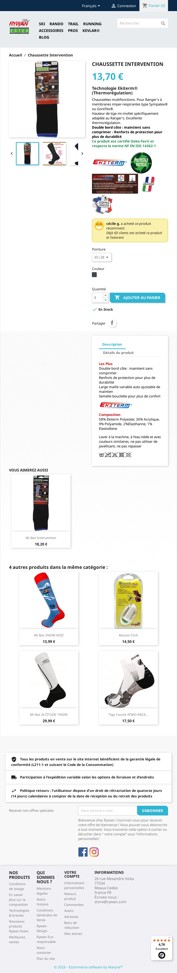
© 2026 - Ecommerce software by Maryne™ (88, 967)
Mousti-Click (128, 635)
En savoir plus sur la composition (18, 899)
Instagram (94, 852)
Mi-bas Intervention (41, 538)
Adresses (71, 916)
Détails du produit (118, 352)
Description (112, 344)
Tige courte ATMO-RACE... (128, 714)
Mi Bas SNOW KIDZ (49, 635)
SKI (42, 23)
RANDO (56, 23)
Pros (73, 30)
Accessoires (51, 30)
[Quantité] (97, 298)
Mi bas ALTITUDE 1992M (49, 714)
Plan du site (46, 958)
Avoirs (69, 910)
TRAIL (73, 23)
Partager (112, 322)
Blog (44, 37)
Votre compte (72, 874)
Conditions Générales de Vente (47, 915)
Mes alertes (73, 933)
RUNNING (92, 23)
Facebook (83, 852)
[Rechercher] (142, 23)
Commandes (74, 904)
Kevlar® (91, 30)
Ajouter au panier (137, 298)
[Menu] (169, 938)
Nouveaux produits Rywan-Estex (18, 926)
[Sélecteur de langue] (92, 6)
